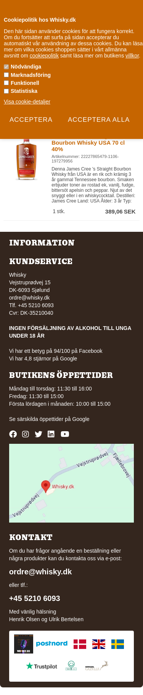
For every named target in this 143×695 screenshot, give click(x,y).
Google (80, 419)
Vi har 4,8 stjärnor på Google (43, 358)
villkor (132, 56)
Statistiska (24, 91)
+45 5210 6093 (34, 598)
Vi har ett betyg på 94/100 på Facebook (56, 351)
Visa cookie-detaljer (27, 102)
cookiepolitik (44, 56)
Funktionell (25, 83)
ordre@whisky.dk (29, 298)
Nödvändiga (26, 67)
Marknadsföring (31, 75)
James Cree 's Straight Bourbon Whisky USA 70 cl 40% (88, 142)
